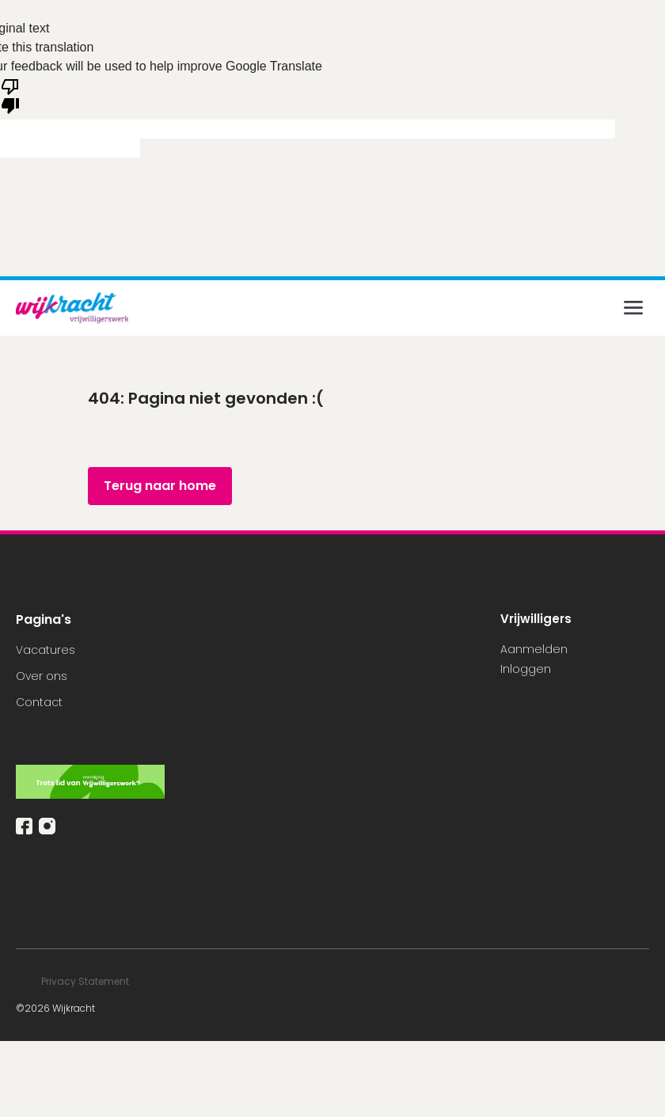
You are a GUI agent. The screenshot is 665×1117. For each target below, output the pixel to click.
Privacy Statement (86, 981)
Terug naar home (160, 486)
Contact (39, 702)
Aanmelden (534, 649)
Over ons (41, 676)
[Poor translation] (10, 95)
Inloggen (525, 669)
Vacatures (45, 650)
